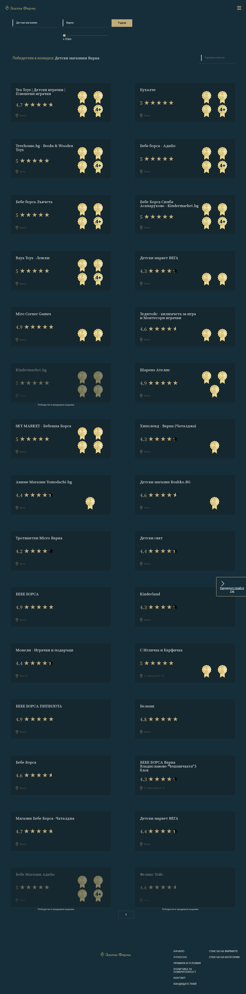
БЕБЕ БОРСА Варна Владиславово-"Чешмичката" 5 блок (168, 753)
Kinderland (150, 584)
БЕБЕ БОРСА (27, 584)
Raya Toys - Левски (33, 254)
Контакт (180, 961)
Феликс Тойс (151, 859)
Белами (147, 694)
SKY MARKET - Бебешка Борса (43, 419)
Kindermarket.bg (31, 364)
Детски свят (151, 529)
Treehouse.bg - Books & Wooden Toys (44, 147)
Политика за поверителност (185, 954)
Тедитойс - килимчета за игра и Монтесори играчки (168, 311)
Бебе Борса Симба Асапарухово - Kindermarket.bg (169, 201)
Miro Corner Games (33, 309)
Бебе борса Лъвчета (34, 200)
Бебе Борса (26, 749)
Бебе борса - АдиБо (158, 145)
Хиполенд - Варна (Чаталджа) (168, 419)
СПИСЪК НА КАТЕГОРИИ (224, 940)
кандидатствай (185, 967)
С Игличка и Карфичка (161, 639)
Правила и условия (187, 946)
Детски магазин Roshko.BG (165, 474)
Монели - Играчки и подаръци (44, 639)
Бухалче (148, 90)
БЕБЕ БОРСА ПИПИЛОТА (39, 694)
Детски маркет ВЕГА (159, 254)
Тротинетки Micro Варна (39, 529)
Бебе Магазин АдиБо (35, 859)
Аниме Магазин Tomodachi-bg (44, 474)
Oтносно (180, 940)
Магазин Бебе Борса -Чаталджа (45, 804)
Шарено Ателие (155, 364)
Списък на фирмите (223, 934)
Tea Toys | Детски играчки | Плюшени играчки (40, 92)
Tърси (122, 23)
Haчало (179, 934)
